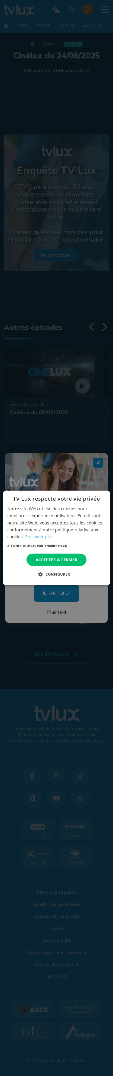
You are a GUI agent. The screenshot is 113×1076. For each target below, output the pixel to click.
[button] (56, 546)
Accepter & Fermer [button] (56, 559)
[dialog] (56, 538)
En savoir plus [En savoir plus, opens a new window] (39, 537)
